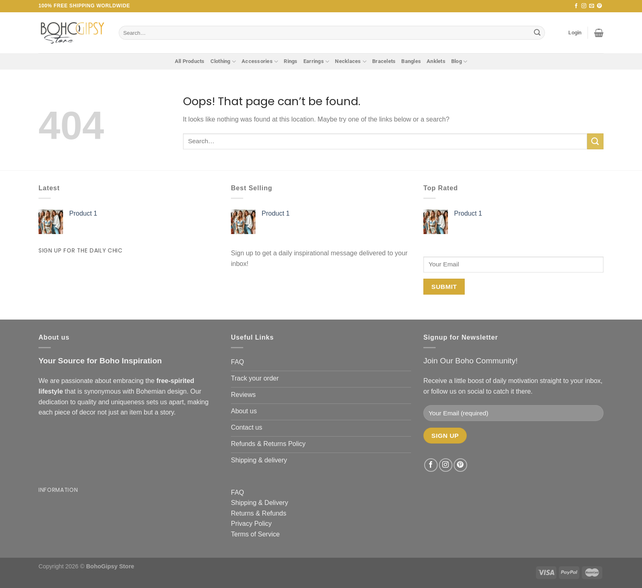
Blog (459, 61)
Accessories (260, 61)
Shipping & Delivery (259, 502)
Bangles (411, 61)
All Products (190, 61)
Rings (290, 61)
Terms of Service (255, 534)
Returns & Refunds (258, 513)
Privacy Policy (251, 523)
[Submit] (537, 33)
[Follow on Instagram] (583, 6)
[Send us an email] (591, 6)
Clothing (223, 61)
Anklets (436, 61)
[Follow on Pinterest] (599, 6)
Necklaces (350, 61)
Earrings (316, 61)
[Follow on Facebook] (576, 6)
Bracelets (384, 61)
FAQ (237, 492)
